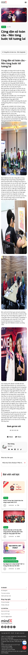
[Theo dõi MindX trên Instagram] (11, 627)
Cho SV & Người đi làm (6, 616)
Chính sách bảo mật (6, 596)
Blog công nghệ (14, 599)
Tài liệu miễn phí (5, 605)
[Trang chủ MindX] (4, 2)
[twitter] (18, 437)
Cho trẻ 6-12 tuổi (5, 611)
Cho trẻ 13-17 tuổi (5, 614)
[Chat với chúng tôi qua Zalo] (24, 643)
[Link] (14, 15)
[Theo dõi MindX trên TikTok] (14, 627)
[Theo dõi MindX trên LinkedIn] (8, 627)
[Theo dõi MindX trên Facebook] (2, 627)
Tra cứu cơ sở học (5, 593)
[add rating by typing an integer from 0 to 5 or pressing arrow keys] (14, 430)
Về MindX (14, 588)
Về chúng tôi (4, 590)
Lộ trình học (14, 608)
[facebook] (10, 437)
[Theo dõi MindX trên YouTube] (5, 627)
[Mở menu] (25, 2)
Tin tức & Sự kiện (5, 602)
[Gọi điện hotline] (24, 647)
